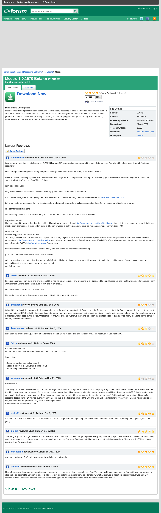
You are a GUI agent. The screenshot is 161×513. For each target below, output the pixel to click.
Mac (17, 19)
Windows (7, 19)
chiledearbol (17, 451)
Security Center (71, 19)
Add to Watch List (96, 101)
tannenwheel (17, 157)
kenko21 (15, 413)
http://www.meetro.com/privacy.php (34, 240)
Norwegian (16, 378)
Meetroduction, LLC (20, 82)
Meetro (140, 135)
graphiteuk (16, 304)
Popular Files (36, 19)
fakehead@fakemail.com (112, 197)
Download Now (31, 93)
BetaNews (9, 2)
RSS (154, 19)
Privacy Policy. (47, 508)
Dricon (14, 343)
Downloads (33, 2)
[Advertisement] (80, 45)
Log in (155, 8)
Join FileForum (143, 8)
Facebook (148, 19)
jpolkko (14, 431)
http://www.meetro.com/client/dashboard (94, 223)
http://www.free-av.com (36, 243)
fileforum (15, 11)
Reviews (29, 87)
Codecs (84, 19)
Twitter (141, 19)
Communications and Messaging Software (22, 72)
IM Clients (48, 72)
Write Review (15, 151)
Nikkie (14, 275)
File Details (13, 87)
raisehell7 (16, 466)
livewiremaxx (17, 328)
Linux (24, 19)
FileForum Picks (53, 19)
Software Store (49, 2)
